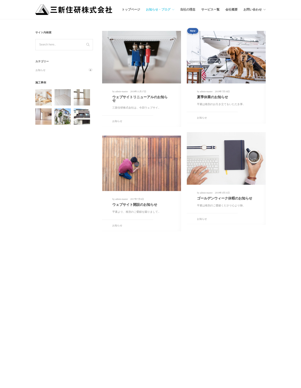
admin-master (121, 91)
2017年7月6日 (137, 199)
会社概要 (231, 9)
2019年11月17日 (138, 91)
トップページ (131, 9)
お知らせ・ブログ (158, 9)
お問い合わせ (252, 9)
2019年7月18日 (222, 91)
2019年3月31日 (222, 192)
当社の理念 (187, 9)
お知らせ (117, 121)
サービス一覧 (210, 9)
